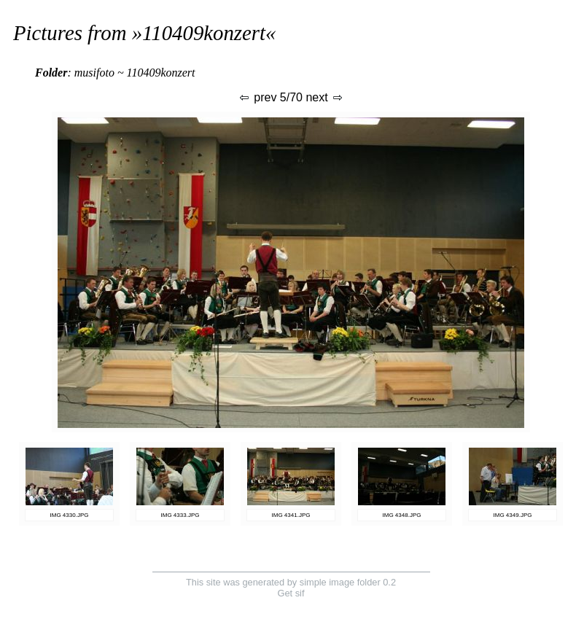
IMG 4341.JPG (291, 515)
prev (257, 97)
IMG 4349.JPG (513, 515)
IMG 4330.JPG (69, 515)
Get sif (291, 593)
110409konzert (203, 32)
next (324, 97)
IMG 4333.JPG (180, 515)
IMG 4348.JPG (402, 515)
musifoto (94, 72)
